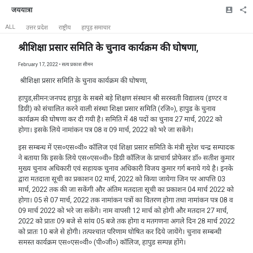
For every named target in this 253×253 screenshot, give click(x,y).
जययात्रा (21, 10)
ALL (10, 26)
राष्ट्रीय (65, 27)
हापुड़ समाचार (96, 27)
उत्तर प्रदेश (37, 27)
